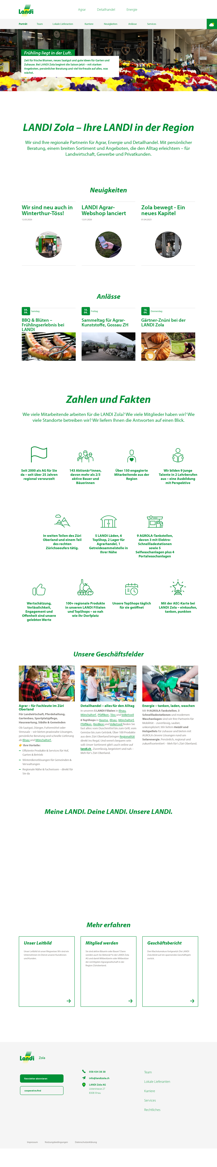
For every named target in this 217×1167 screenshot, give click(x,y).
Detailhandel (106, 12)
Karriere (89, 28)
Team (40, 28)
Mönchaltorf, (126, 738)
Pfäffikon (103, 733)
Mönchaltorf (43, 758)
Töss (113, 733)
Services (151, 28)
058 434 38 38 (97, 1090)
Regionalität (127, 755)
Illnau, (122, 729)
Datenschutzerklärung (86, 1160)
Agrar (82, 12)
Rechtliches (152, 1128)
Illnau (26, 758)
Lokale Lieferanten (63, 28)
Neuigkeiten (110, 28)
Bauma (103, 738)
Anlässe (132, 28)
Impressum (32, 1160)
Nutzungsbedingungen (56, 1160)
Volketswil (127, 733)
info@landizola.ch (99, 1096)
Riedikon (99, 742)
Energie (132, 12)
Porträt (23, 28)
